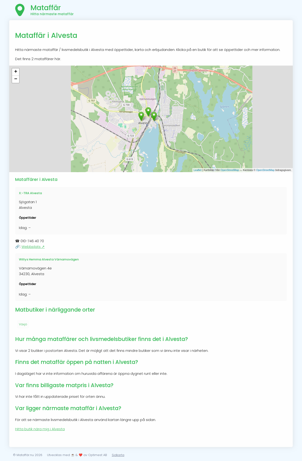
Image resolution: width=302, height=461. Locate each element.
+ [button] (15, 72)
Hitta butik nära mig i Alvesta (40, 428)
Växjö (23, 324)
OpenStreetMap (230, 170)
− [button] (15, 79)
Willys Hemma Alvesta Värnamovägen (49, 259)
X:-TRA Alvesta (30, 193)
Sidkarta (118, 455)
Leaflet (197, 170)
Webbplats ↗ (33, 246)
